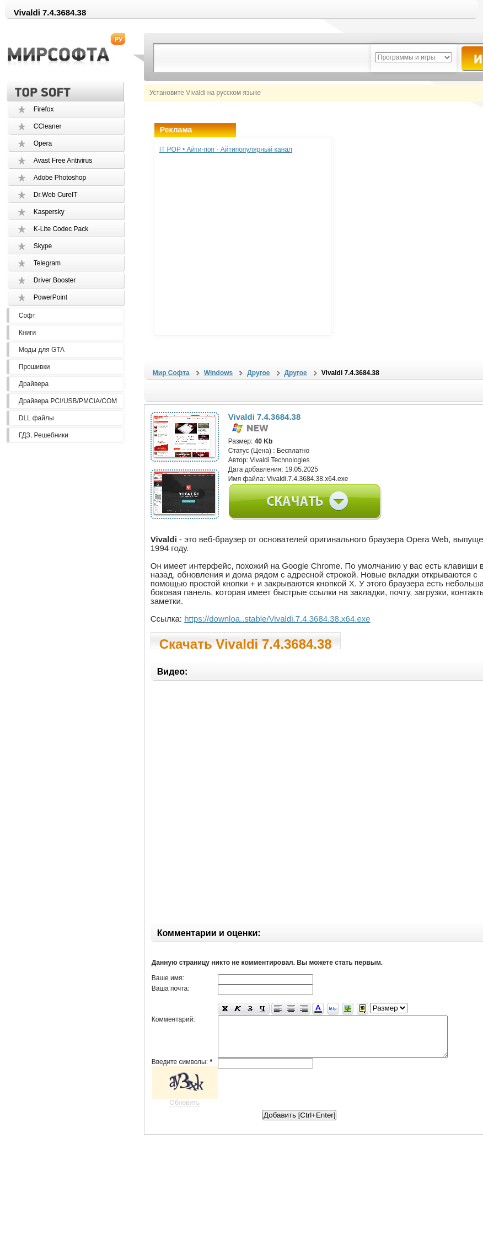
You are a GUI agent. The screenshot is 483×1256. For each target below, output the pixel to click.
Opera (43, 143)
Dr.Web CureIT (56, 195)
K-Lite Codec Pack (61, 229)
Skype (43, 246)
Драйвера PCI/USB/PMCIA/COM (68, 401)
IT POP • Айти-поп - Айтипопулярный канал (225, 149)
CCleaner (48, 126)
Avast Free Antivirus (63, 160)
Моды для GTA (42, 350)
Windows (218, 373)
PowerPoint (50, 297)
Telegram (47, 263)
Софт (27, 315)
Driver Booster (55, 280)
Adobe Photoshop (60, 177)
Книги (27, 332)
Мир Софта (171, 373)
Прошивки (34, 367)
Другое (258, 373)
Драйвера (34, 384)
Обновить (185, 1111)
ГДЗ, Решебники (43, 435)
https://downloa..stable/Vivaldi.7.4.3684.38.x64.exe (277, 618)
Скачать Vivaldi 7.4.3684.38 (245, 643)
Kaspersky (49, 212)
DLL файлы (36, 418)
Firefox (44, 109)
